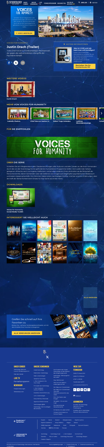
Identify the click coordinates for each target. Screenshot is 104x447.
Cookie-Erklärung (71, 442)
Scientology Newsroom (67, 434)
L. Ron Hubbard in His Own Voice (40, 380)
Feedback (78, 394)
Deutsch (57, 418)
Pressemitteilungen (19, 387)
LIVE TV (17, 376)
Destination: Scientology (41, 371)
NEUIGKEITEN (61, 3)
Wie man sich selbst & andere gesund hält (60, 381)
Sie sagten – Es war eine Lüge (60, 400)
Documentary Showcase (41, 397)
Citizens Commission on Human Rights (61, 411)
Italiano (76, 420)
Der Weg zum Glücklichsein (62, 385)
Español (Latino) (79, 418)
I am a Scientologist (39, 394)
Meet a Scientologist (39, 374)
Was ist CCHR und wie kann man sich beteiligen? (84, 49)
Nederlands (57, 423)
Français (64, 426)
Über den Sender (18, 372)
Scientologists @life (39, 402)
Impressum (71, 444)
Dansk (50, 418)
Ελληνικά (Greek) (67, 418)
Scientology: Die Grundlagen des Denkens (42, 405)
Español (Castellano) (46, 420)
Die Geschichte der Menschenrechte (59, 404)
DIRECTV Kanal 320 (79, 371)
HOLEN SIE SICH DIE (71, 3)
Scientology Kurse (55, 432)
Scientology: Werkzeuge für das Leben (62, 374)
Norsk (64, 423)
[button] (101, 113)
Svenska (43, 426)
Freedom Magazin (46, 437)
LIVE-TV (41, 3)
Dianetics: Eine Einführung (41, 391)
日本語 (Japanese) (45, 423)
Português (72, 423)
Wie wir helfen (53, 434)
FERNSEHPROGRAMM (50, 3)
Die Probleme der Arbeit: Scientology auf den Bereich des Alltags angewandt (62, 369)
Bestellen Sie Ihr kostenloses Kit (83, 66)
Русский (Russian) (83, 423)
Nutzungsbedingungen (56, 442)
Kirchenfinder (79, 432)
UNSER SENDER (25, 3)
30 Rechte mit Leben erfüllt (62, 408)
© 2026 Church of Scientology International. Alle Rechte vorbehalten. (23, 443)
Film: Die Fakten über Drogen (60, 396)
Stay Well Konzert (59, 378)
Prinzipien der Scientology (41, 384)
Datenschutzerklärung (87, 442)
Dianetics (43, 434)
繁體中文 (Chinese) (54, 426)
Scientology (44, 432)
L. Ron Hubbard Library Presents (38, 387)
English (43, 418)
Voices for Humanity (40, 377)
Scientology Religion (81, 434)
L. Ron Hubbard (67, 432)
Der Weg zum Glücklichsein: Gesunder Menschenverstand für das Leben (62, 390)
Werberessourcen (19, 390)
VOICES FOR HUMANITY (17, 43)
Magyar (69, 420)
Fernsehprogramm (21, 380)
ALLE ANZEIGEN (90, 297)
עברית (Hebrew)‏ (59, 420)
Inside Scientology (39, 368)
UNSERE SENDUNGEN (33, 3)
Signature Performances (41, 399)
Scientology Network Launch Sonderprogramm (21, 368)
